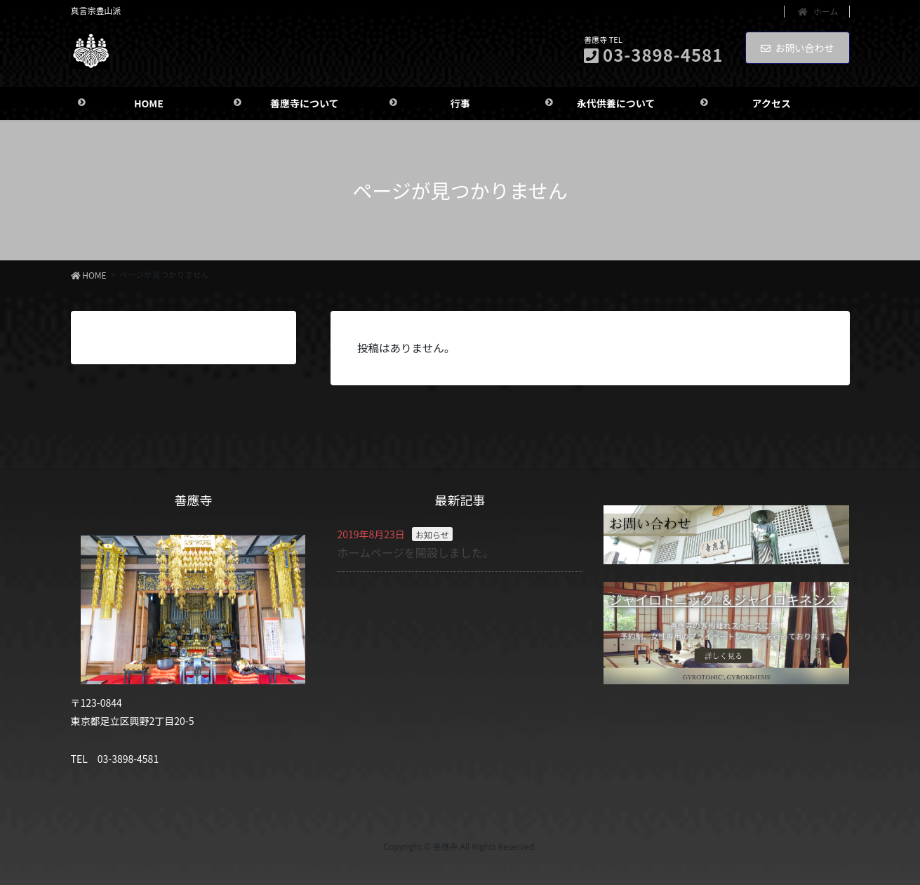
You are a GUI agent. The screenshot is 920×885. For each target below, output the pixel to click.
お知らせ (432, 537)
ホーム (818, 11)
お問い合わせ (797, 48)
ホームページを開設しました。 (415, 555)
